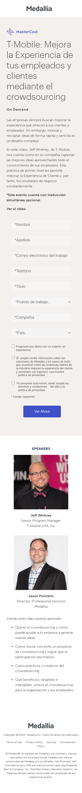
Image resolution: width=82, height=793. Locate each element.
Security (51, 742)
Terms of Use (14, 742)
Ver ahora (42, 411)
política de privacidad (31, 375)
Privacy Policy (34, 742)
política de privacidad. (32, 390)
